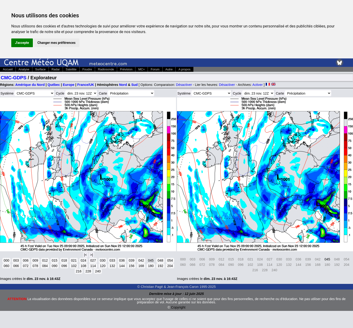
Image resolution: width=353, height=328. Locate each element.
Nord (123, 85)
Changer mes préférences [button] (57, 43)
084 (45, 266)
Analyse (24, 69)
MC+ (141, 69)
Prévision (126, 69)
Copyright (178, 307)
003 (16, 260)
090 (54, 266)
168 (141, 266)
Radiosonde (106, 69)
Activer (257, 85)
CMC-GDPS (14, 77)
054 (170, 260)
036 (122, 260)
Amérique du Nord (30, 85)
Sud (134, 85)
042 (141, 260)
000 (6, 260)
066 (16, 266)
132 (112, 266)
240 (98, 271)
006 (25, 260)
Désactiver (184, 85)
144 (122, 266)
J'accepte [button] (22, 43)
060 (6, 266)
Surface (40, 69)
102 (74, 266)
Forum (155, 69)
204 (170, 266)
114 (93, 266)
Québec (54, 85)
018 (64, 260)
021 (74, 260)
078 (35, 266)
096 (64, 266)
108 (83, 266)
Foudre (87, 69)
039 (131, 260)
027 (93, 260)
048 (160, 260)
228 (88, 271)
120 (102, 266)
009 (35, 260)
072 (25, 266)
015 (54, 260)
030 (102, 260)
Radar (56, 69)
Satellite (71, 69)
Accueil (8, 69)
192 (160, 266)
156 (131, 266)
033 (112, 260)
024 (83, 260)
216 (78, 271)
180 (150, 266)
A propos (184, 69)
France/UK (85, 85)
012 (45, 260)
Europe (68, 85)
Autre (169, 69)
